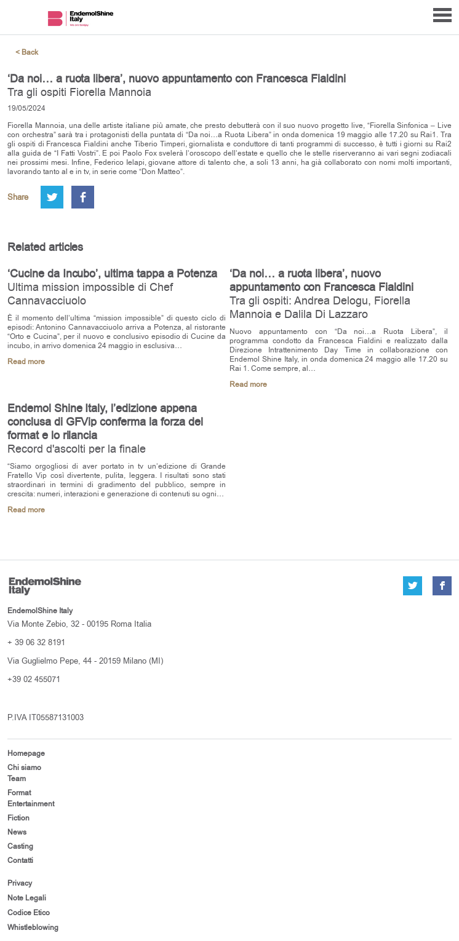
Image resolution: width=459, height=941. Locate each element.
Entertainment (30, 804)
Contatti (20, 860)
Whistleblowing (32, 927)
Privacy (19, 883)
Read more (26, 362)
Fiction (18, 818)
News (16, 832)
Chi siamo (24, 767)
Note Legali (26, 898)
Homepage (26, 753)
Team (16, 779)
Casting (20, 846)
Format (19, 793)
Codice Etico (28, 913)
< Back (26, 52)
